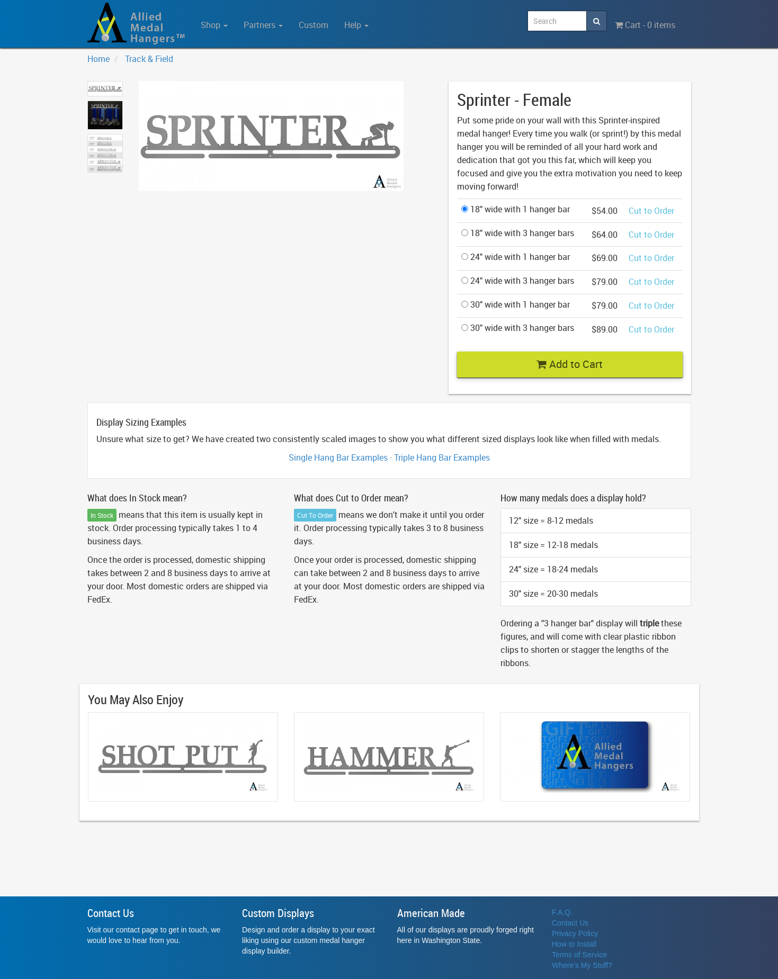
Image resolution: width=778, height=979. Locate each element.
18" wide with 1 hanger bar (515, 209)
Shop (214, 25)
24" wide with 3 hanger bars (517, 280)
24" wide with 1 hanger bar (515, 257)
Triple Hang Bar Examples (442, 457)
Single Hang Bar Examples (338, 457)
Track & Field (149, 59)
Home (98, 59)
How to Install (574, 944)
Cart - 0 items (645, 25)
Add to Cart (569, 364)
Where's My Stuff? (582, 965)
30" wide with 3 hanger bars (517, 328)
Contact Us (570, 923)
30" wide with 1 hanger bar (515, 304)
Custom (313, 25)
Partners (263, 25)
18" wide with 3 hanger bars (517, 233)
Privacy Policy (575, 933)
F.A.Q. (562, 912)
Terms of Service (579, 954)
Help (356, 25)
